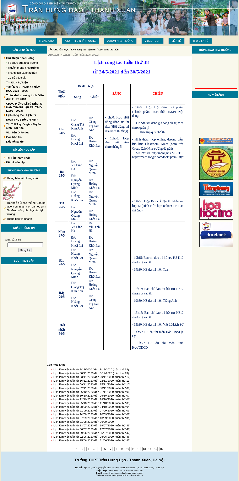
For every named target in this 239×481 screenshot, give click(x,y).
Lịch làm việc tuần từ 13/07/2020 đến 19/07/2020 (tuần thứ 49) (91, 425)
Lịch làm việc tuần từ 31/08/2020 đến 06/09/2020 (83, 421)
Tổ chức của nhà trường (23, 62)
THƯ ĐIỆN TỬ (200, 40)
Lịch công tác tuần (108, 49)
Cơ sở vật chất (17, 77)
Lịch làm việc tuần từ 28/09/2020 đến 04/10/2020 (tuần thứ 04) (91, 406)
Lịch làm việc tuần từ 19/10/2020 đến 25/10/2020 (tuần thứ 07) (91, 395)
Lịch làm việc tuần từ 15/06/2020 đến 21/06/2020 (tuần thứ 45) (91, 440)
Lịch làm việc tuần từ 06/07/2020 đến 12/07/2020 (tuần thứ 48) (91, 429)
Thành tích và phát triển (22, 72)
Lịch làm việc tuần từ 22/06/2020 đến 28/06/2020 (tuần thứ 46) (91, 436)
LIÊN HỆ (176, 40)
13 (144, 448)
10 (127, 448)
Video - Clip (152, 40)
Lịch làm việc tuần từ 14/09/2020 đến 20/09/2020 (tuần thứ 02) (91, 414)
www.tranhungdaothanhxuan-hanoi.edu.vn (124, 475)
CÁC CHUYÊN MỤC (58, 49)
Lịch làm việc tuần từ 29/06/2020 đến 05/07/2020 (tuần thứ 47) (91, 433)
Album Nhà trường (120, 40)
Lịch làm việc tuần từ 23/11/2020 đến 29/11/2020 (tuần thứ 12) (91, 376)
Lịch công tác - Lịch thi (83, 49)
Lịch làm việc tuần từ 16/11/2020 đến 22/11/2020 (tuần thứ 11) (91, 380)
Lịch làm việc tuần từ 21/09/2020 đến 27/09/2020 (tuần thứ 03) (91, 410)
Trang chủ (46, 40)
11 (133, 448)
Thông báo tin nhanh (19, 218)
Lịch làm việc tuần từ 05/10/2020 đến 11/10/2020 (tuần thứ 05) (91, 403)
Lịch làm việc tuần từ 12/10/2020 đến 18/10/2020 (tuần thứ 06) (91, 399)
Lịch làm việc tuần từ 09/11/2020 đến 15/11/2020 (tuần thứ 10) (91, 384)
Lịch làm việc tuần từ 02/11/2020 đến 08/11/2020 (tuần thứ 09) (91, 388)
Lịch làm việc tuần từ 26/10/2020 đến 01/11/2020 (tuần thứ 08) (91, 391)
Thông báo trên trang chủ (22, 178)
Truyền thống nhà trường (23, 67)
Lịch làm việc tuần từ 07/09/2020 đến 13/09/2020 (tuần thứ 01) (91, 418)
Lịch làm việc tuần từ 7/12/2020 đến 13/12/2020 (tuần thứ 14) (91, 369)
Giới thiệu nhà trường (80, 40)
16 (161, 448)
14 (150, 448)
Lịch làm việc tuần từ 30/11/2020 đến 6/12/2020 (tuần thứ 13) (91, 373)
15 (155, 448)
